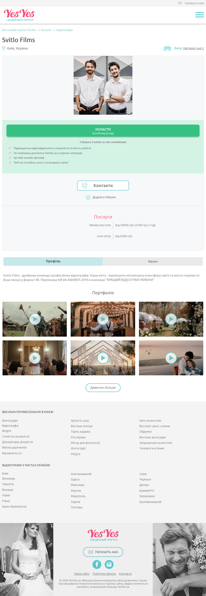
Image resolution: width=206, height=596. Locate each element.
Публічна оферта (104, 574)
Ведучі (6, 431)
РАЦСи (75, 454)
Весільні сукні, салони (154, 426)
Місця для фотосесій (85, 443)
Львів (6, 495)
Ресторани (78, 437)
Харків (75, 502)
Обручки (145, 432)
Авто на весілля (150, 421)
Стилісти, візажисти (15, 436)
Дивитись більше (103, 388)
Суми (143, 474)
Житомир (8, 478)
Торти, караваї (80, 432)
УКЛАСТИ (103, 131)
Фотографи (10, 421)
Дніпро (144, 485)
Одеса (75, 479)
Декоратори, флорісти (17, 442)
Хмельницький (81, 474)
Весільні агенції (82, 426)
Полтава (76, 507)
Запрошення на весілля (155, 443)
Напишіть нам (194, 3)
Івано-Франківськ (14, 506)
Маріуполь (78, 496)
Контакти (103, 185)
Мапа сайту (81, 574)
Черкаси (145, 479)
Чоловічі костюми (151, 448)
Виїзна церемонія (14, 447)
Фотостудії (78, 448)
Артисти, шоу (80, 421)
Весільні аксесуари (152, 437)
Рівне (6, 501)
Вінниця (7, 490)
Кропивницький (150, 502)
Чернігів (8, 484)
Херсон (76, 491)
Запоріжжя (147, 496)
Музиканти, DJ (12, 453)
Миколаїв (77, 485)
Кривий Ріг (146, 491)
